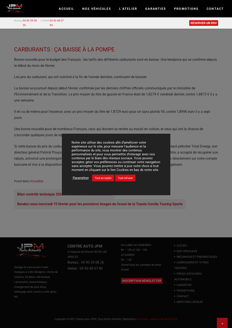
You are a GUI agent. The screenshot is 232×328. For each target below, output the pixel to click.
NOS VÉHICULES (96, 8)
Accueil (66, 8)
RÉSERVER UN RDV (204, 23)
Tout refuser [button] (125, 178)
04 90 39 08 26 (30, 23)
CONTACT (215, 8)
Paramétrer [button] (81, 178)
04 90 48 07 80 (57, 23)
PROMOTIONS (186, 8)
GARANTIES (155, 8)
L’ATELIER (128, 8)
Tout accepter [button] (103, 178)
